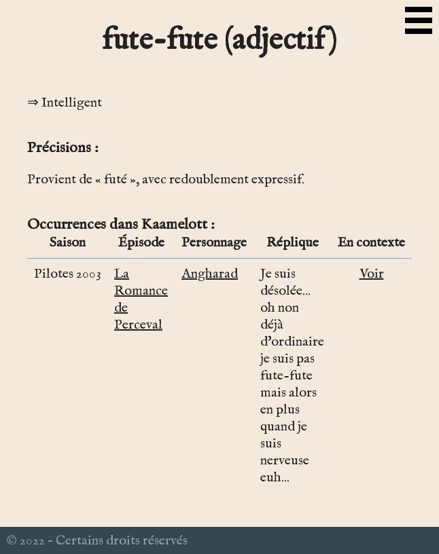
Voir (371, 273)
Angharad (209, 273)
